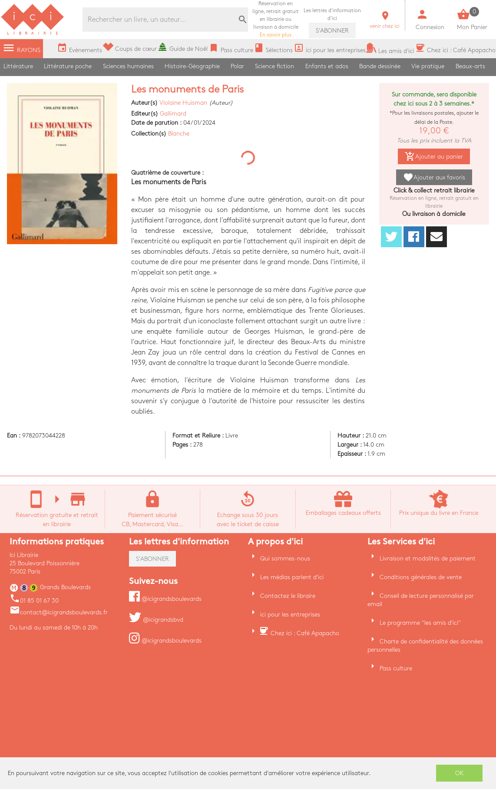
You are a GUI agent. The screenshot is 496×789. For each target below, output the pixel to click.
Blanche (178, 133)
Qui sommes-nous (285, 558)
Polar (237, 66)
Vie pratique (427, 66)
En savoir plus (275, 19)
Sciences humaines (128, 66)
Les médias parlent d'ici (292, 577)
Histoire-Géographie (192, 66)
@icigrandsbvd (156, 620)
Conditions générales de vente (421, 577)
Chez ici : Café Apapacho (305, 633)
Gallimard (173, 113)
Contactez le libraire (287, 596)
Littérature (18, 66)
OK (459, 773)
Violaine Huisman (183, 103)
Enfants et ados (326, 66)
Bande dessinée (379, 66)
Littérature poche (68, 66)
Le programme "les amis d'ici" (420, 623)
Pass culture (396, 668)
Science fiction (274, 66)
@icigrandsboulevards (165, 599)
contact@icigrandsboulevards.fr (59, 612)
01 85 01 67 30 (34, 600)
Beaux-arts (470, 66)
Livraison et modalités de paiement (428, 558)
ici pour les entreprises (290, 614)
